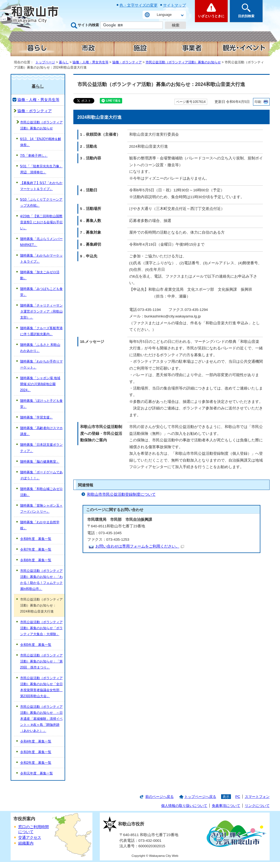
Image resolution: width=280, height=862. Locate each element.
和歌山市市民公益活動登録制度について (121, 494)
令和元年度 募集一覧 (36, 773)
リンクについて (257, 806)
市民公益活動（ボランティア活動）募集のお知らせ (183, 62)
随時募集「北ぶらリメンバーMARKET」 (41, 242)
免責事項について (226, 806)
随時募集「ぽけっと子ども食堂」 (41, 404)
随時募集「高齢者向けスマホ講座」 (41, 431)
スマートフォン (257, 797)
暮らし (64, 62)
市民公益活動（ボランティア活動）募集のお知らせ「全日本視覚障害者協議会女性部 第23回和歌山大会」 (41, 687)
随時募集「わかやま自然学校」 (39, 525)
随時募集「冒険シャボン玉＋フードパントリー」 (41, 508)
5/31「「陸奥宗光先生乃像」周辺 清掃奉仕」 (41, 169)
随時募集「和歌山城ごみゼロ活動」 (41, 492)
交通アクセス (29, 838)
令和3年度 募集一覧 (36, 752)
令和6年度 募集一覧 (36, 560)
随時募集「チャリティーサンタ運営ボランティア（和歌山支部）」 (41, 311)
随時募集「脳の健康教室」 (39, 461)
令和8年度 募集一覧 (36, 539)
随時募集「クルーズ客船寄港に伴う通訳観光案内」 (41, 331)
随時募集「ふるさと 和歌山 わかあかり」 (40, 348)
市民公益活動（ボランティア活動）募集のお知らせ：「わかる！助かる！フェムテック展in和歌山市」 (41, 580)
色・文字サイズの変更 (138, 5)
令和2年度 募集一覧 (36, 763)
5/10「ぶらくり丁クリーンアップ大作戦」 (41, 202)
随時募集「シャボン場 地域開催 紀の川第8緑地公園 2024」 (40, 384)
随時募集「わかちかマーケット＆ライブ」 (41, 258)
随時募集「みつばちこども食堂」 (41, 292)
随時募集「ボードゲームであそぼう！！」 (41, 475)
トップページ (45, 62)
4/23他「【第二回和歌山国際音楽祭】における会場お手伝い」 (41, 222)
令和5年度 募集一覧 (36, 645)
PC (237, 797)
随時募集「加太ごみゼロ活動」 (39, 275)
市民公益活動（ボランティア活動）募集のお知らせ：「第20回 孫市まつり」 (41, 661)
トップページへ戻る (200, 797)
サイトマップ (174, 5)
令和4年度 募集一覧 (36, 741)
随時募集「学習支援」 (36, 417)
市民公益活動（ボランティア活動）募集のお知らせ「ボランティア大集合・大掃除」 (41, 628)
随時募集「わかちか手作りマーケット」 (41, 364)
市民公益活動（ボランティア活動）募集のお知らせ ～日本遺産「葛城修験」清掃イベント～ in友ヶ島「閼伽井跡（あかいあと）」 (41, 719)
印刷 (258, 102)
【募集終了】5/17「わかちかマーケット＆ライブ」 (41, 186)
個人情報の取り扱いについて (184, 806)
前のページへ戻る (159, 797)
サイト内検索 (88, 25)
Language (164, 15)
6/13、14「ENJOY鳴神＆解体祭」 (40, 142)
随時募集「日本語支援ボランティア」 (41, 448)
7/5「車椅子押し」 (34, 155)
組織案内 (26, 843)
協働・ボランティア (127, 62)
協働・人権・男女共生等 (91, 62)
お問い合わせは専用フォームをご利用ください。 (139, 546)
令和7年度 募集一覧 (36, 549)
